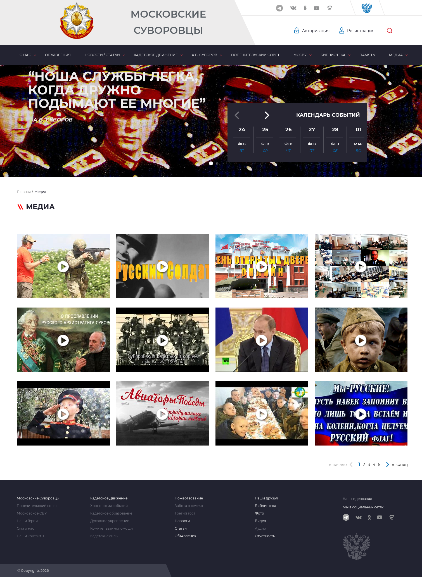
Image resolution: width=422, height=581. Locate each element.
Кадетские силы (104, 536)
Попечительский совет (255, 55)
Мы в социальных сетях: (363, 507)
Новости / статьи (102, 55)
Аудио (260, 528)
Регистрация (360, 30)
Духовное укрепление (109, 521)
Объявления (58, 55)
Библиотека (333, 55)
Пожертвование (189, 498)
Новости (182, 521)
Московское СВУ (32, 513)
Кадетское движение (156, 55)
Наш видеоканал (357, 499)
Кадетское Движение (108, 498)
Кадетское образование (111, 513)
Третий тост (185, 513)
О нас (25, 55)
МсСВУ (300, 55)
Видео (260, 521)
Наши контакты (30, 536)
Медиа (396, 55)
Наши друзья (266, 498)
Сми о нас (25, 528)
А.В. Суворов (204, 55)
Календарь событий (328, 115)
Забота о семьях (189, 506)
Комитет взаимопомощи (111, 528)
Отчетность (265, 536)
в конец (400, 464)
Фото (259, 513)
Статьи (181, 528)
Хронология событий (109, 506)
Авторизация (315, 30)
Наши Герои (27, 521)
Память (367, 55)
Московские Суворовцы (168, 22)
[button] (211, 163)
